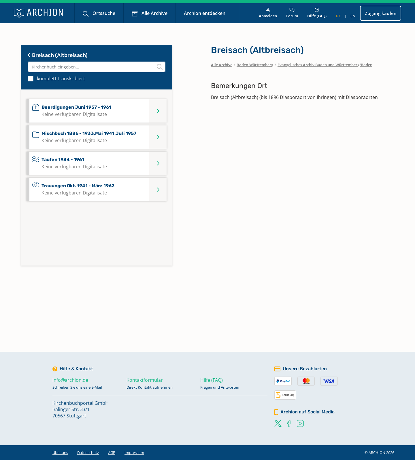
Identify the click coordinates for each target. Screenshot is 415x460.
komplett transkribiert (61, 78)
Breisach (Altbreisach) (58, 55)
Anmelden (268, 13)
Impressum (134, 452)
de (338, 15)
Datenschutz (88, 452)
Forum (292, 13)
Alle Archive (153, 13)
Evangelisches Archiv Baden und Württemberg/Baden (325, 64)
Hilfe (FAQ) (317, 13)
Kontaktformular (145, 380)
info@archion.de (70, 380)
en (352, 15)
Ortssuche (103, 13)
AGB (111, 452)
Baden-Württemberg (255, 64)
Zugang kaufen (381, 13)
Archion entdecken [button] (205, 13)
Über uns (60, 452)
